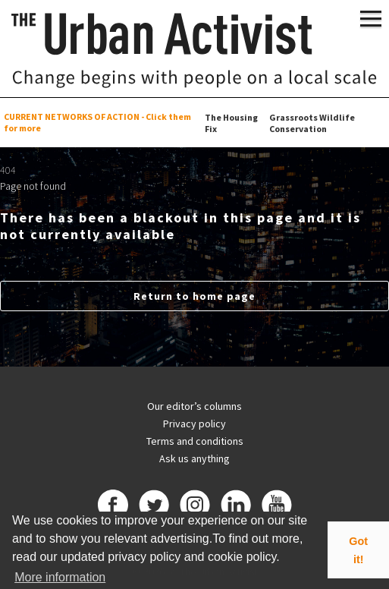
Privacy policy (194, 423)
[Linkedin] (236, 507)
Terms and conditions (194, 441)
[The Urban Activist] (194, 50)
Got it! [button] (358, 550)
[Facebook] (113, 507)
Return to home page (194, 296)
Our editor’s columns (194, 406)
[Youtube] (277, 507)
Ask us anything (194, 458)
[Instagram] (195, 507)
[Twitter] (154, 507)
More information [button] (59, 577)
